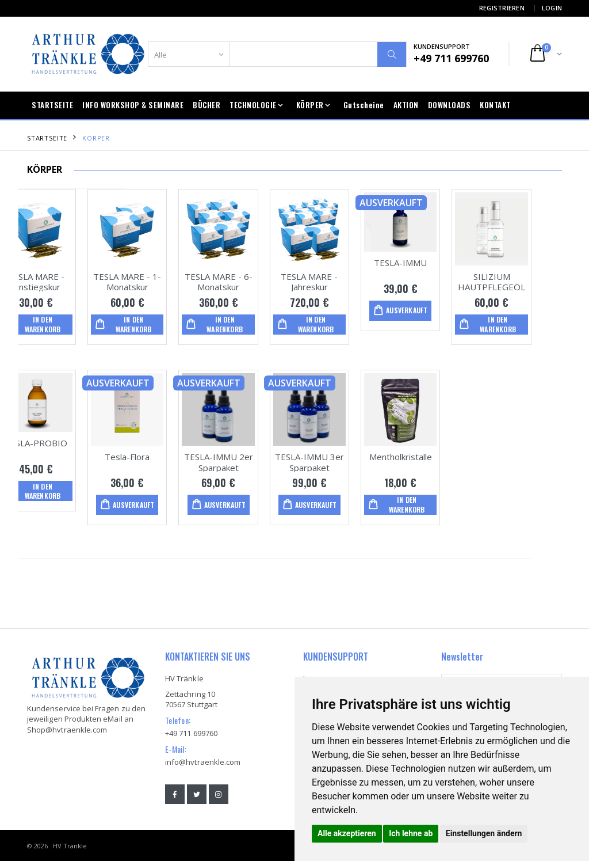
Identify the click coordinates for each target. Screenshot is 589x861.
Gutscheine (363, 105)
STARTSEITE (52, 105)
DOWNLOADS (449, 105)
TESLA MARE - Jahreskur (340, 281)
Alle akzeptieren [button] (347, 833)
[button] (545, 54)
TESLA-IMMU (430, 262)
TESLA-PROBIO (67, 442)
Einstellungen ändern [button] (484, 833)
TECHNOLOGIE (253, 105)
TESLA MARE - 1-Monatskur (158, 281)
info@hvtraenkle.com (202, 761)
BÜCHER (206, 105)
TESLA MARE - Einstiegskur (67, 281)
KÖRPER (310, 105)
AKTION (406, 105)
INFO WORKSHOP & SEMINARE (132, 105)
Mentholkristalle (431, 456)
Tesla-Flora (157, 456)
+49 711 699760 (191, 732)
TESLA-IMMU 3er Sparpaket (339, 461)
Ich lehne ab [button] (411, 833)
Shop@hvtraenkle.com (67, 729)
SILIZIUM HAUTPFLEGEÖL (522, 281)
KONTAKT (495, 105)
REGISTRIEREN (502, 7)
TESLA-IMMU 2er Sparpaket (249, 461)
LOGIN (552, 7)
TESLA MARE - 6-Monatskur (249, 281)
